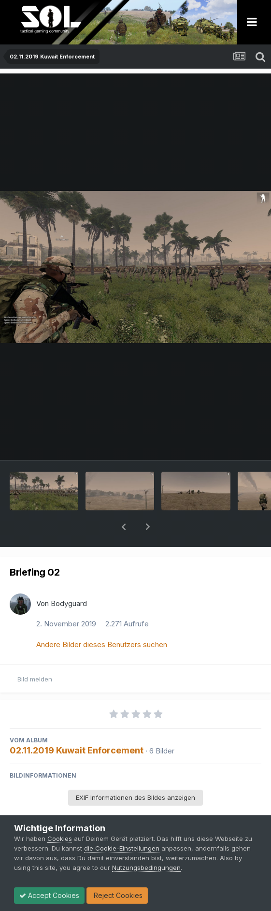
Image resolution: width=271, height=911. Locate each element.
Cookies (59, 838)
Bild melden (34, 654)
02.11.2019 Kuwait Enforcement (76, 725)
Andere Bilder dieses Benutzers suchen (101, 619)
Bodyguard (69, 578)
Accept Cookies (49, 895)
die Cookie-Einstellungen (121, 848)
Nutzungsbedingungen (146, 867)
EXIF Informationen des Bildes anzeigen (135, 772)
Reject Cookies (117, 895)
